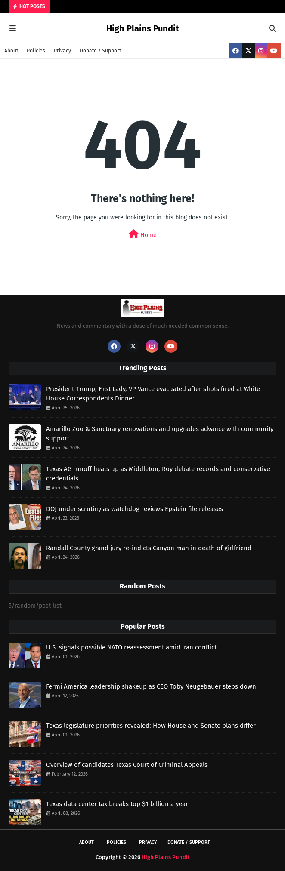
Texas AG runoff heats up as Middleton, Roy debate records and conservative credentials (158, 474)
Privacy (62, 51)
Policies (36, 51)
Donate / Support (100, 51)
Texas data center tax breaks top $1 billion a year (117, 804)
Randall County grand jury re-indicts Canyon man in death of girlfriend (148, 548)
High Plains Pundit (142, 28)
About (11, 51)
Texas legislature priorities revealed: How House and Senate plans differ (151, 725)
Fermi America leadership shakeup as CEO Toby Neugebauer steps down (151, 686)
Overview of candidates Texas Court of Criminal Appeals (127, 765)
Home (143, 234)
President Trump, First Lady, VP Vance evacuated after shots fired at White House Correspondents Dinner (153, 394)
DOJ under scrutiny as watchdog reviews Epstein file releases (134, 509)
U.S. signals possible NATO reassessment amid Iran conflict (131, 647)
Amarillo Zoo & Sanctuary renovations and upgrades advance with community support (159, 434)
